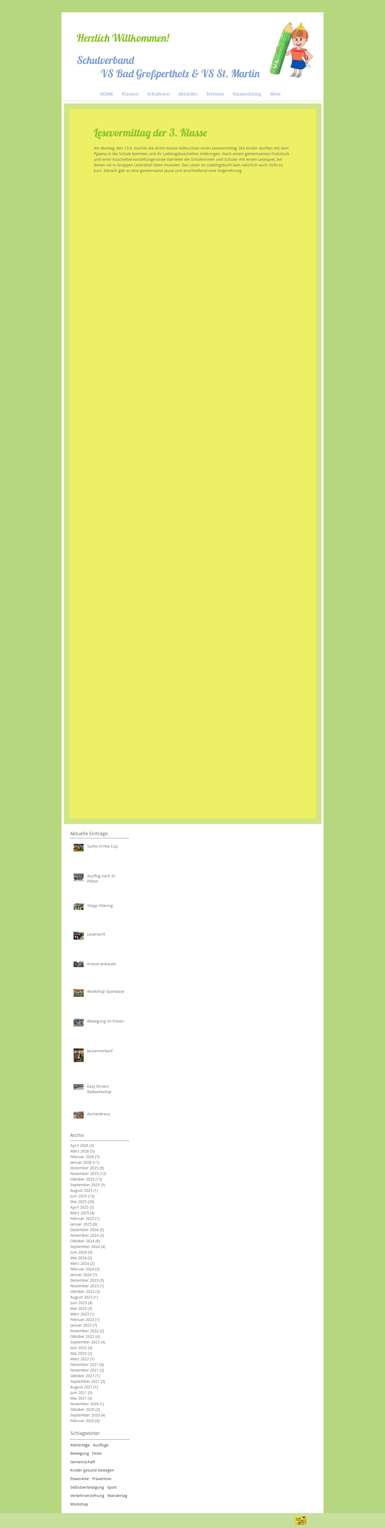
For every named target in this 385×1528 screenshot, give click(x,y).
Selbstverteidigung (87, 1487)
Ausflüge (101, 1444)
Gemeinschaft (82, 1461)
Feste (97, 1453)
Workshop (79, 1504)
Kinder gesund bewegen (92, 1470)
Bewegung (79, 1453)
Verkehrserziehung (87, 1495)
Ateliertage (80, 1444)
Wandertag (117, 1495)
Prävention (101, 1478)
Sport (112, 1487)
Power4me (79, 1478)
